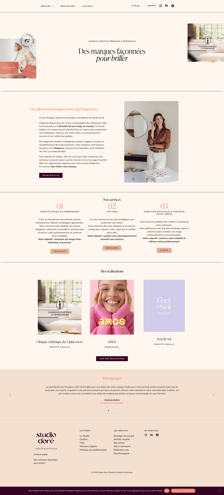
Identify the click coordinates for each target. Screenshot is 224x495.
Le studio (87, 6)
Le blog (136, 6)
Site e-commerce (122, 446)
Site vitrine (119, 442)
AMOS (112, 341)
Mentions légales (88, 446)
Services (47, 6)
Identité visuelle (122, 439)
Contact (151, 6)
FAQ (82, 442)
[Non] (219, 490)
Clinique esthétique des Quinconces (60, 341)
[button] (164, 250)
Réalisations (68, 6)
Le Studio (84, 435)
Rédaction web (121, 449)
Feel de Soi (164, 339)
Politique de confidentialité (93, 449)
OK (166, 491)
